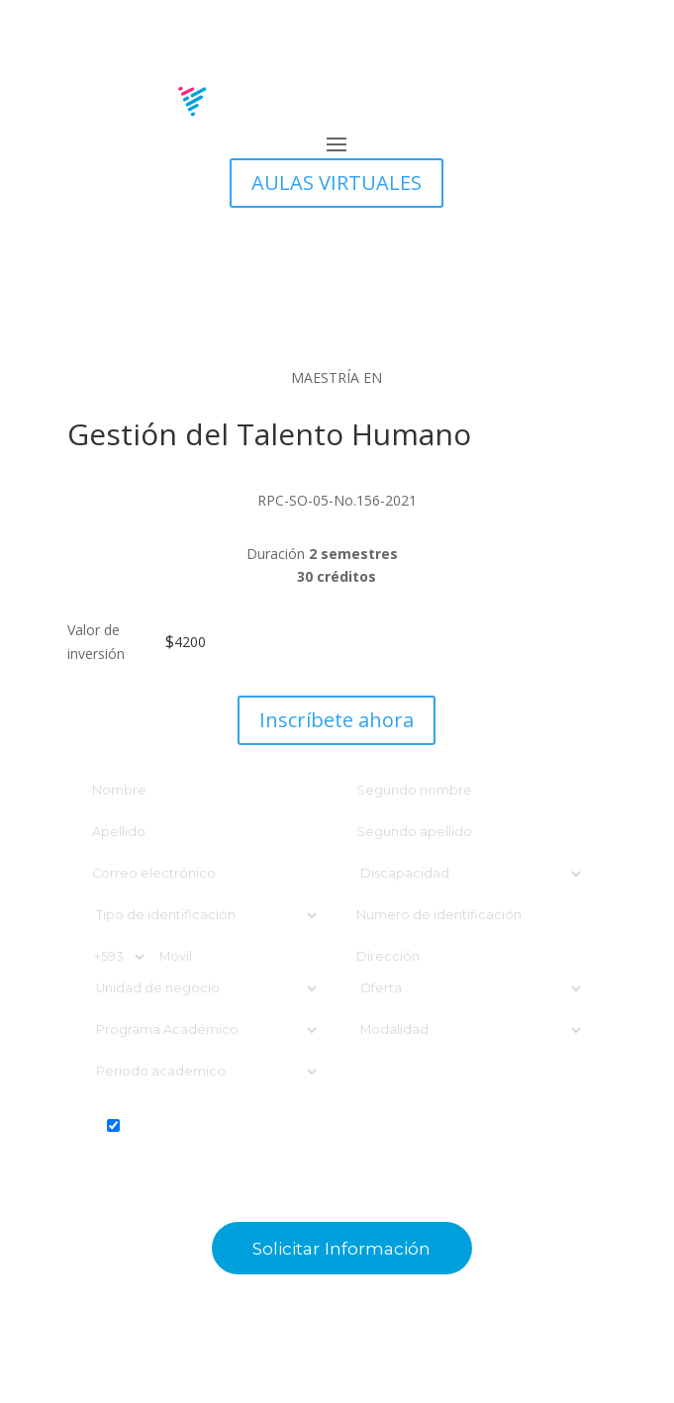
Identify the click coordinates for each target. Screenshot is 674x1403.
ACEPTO (337, 1145)
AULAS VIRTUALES (336, 182)
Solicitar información (341, 1248)
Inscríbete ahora (336, 719)
